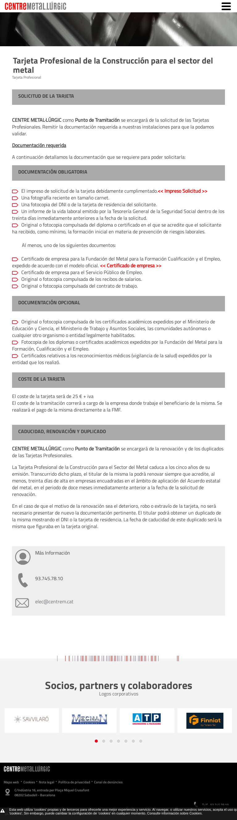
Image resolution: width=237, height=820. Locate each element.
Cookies (29, 782)
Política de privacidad (74, 782)
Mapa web (11, 782)
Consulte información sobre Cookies (174, 813)
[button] (96, 741)
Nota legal (46, 782)
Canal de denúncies (108, 782)
